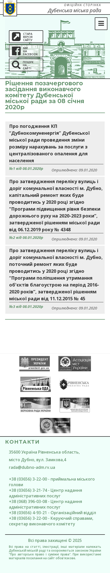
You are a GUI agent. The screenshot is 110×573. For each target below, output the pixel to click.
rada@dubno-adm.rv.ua (32, 467)
